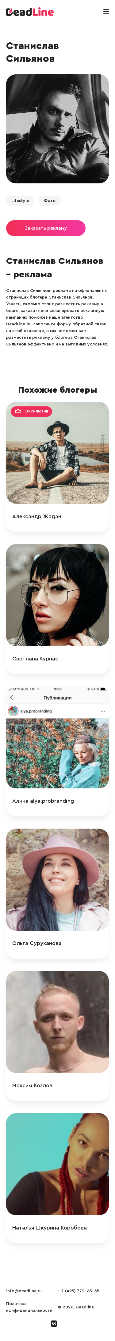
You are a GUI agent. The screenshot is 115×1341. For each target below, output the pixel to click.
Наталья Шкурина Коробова (49, 1227)
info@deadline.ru (24, 1291)
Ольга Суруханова (37, 943)
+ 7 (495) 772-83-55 (78, 1291)
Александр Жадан (36, 516)
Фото (50, 201)
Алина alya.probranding (43, 801)
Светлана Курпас (35, 658)
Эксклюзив (36, 411)
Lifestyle (20, 201)
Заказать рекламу (46, 228)
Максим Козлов (32, 1085)
